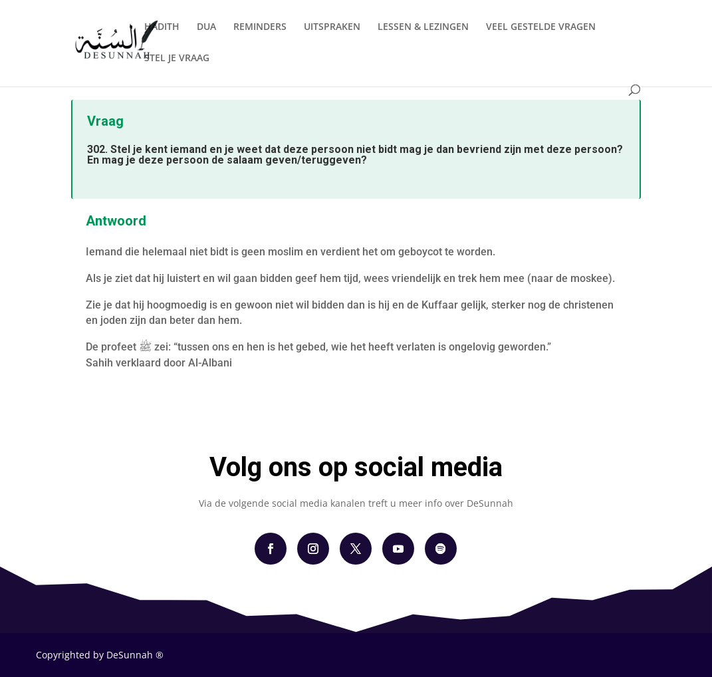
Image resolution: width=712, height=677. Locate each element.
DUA (206, 27)
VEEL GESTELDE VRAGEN (541, 27)
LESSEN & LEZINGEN (423, 27)
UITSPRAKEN (332, 27)
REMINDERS (260, 27)
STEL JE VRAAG (176, 58)
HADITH (161, 27)
